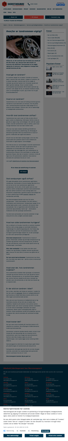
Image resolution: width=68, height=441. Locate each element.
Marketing (35, 431)
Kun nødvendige (13, 435)
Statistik (23, 431)
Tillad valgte (34, 435)
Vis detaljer (45, 431)
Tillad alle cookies (55, 435)
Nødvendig (10, 431)
